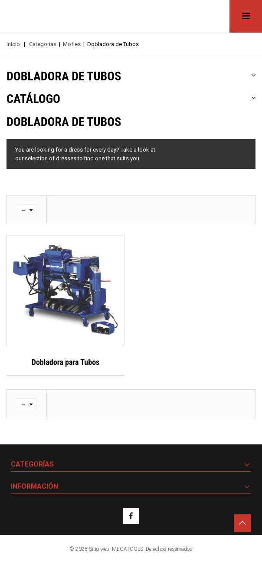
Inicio (13, 44)
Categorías (42, 44)
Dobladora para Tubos (66, 362)
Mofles (72, 44)
